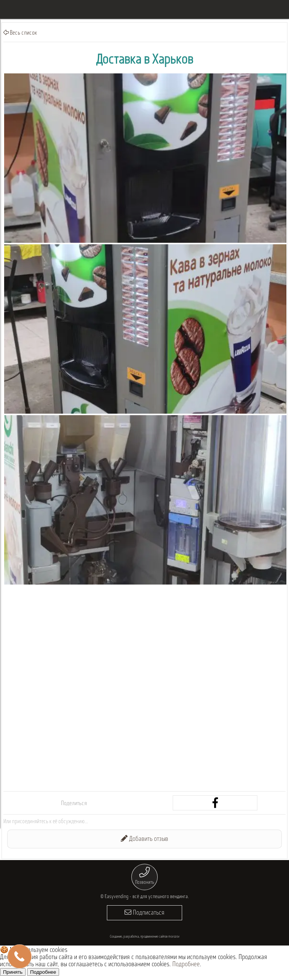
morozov (173, 937)
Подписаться (144, 913)
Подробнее (186, 964)
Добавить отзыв (144, 839)
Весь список (20, 32)
